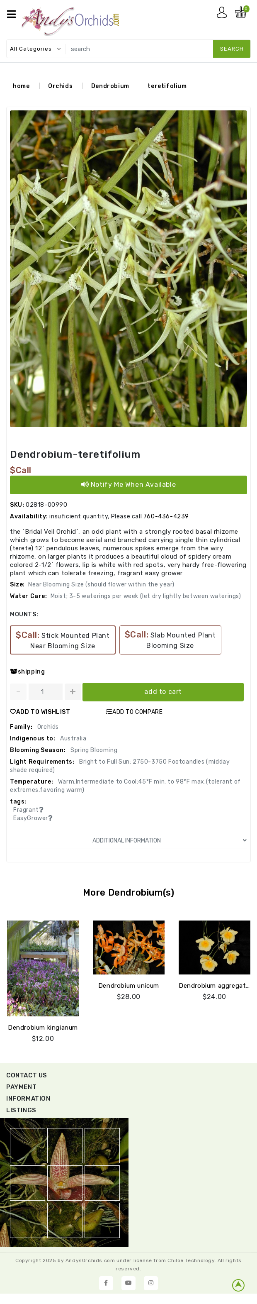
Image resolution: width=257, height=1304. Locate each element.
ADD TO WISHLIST (40, 711)
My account (224, 14)
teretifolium (167, 86)
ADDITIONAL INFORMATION (169, 840)
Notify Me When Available (128, 484)
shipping (27, 671)
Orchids (60, 86)
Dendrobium (110, 86)
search (232, 49)
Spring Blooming (93, 750)
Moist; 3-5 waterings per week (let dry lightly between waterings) (146, 596)
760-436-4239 (166, 516)
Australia (72, 738)
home (21, 86)
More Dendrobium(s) (129, 892)
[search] (156, 49)
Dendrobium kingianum (43, 1027)
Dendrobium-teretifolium (75, 454)
